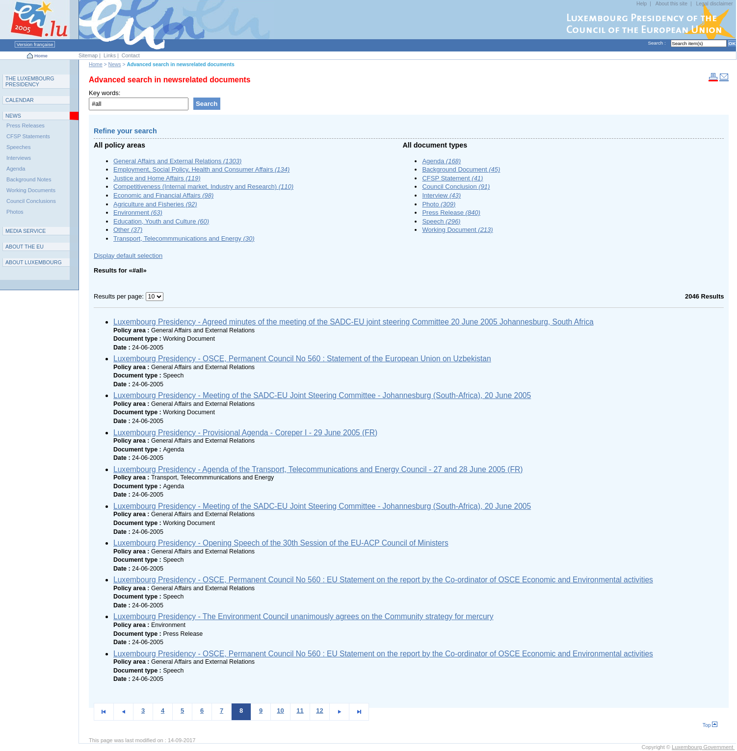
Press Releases (25, 125)
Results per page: (120, 296)
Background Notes (29, 179)
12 (319, 710)
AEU (24, 247)
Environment (137, 212)
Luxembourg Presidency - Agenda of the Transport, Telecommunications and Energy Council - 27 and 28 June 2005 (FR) (318, 469)
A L (33, 262)
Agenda (441, 161)
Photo (438, 204)
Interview (441, 195)
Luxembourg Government (703, 747)
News (114, 64)
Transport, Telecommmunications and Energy (184, 238)
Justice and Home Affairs (157, 178)
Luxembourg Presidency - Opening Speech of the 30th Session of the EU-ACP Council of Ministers (280, 543)
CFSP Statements (28, 136)
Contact (131, 55)
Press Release (451, 212)
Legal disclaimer (714, 3)
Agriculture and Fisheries (155, 204)
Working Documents (30, 190)
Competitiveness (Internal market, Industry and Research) (203, 186)
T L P (29, 81)
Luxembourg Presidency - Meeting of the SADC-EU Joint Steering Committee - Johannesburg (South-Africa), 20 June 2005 (322, 395)
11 (299, 710)
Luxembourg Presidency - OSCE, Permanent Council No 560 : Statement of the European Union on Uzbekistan (302, 358)
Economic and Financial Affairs (163, 195)
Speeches (18, 147)
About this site (671, 3)
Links (110, 55)
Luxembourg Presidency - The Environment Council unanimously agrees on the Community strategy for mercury (303, 616)
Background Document (461, 169)
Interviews (18, 158)
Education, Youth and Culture (161, 221)
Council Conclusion (456, 186)
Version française (34, 44)
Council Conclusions (31, 201)
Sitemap (88, 55)
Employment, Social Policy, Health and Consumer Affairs (201, 169)
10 (280, 710)
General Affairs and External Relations (177, 161)
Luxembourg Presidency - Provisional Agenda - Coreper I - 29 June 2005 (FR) (245, 432)
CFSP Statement (452, 178)
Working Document (457, 229)
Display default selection (128, 255)
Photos (15, 212)
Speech (441, 221)
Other (127, 229)
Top (710, 725)
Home (41, 55)
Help (641, 3)
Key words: (104, 93)
